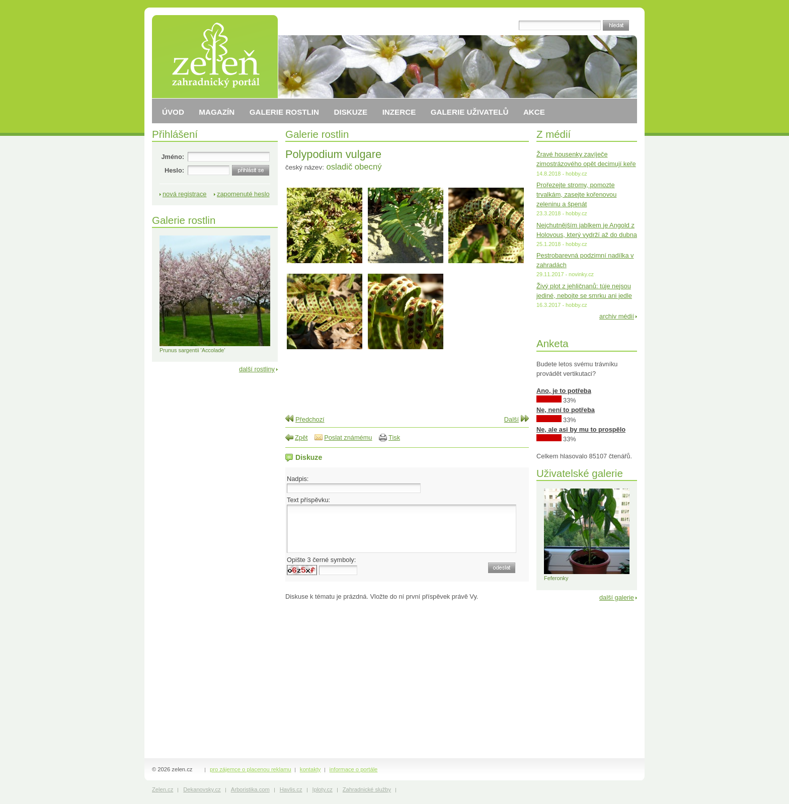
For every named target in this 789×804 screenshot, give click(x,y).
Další (511, 419)
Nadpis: (297, 479)
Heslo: (174, 170)
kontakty (310, 769)
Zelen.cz (162, 789)
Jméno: (172, 156)
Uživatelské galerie (579, 473)
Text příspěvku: (308, 500)
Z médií (553, 134)
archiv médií (616, 316)
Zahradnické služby (367, 789)
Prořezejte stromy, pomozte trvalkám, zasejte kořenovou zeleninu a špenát (576, 194)
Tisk (394, 437)
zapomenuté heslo (243, 194)
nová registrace (185, 194)
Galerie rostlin (317, 134)
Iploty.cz (322, 789)
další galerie (616, 597)
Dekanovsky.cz (201, 789)
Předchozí (310, 419)
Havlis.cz (291, 789)
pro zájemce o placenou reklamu (250, 769)
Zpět (301, 437)
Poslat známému (348, 437)
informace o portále (354, 769)
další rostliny (257, 369)
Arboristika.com (250, 789)
